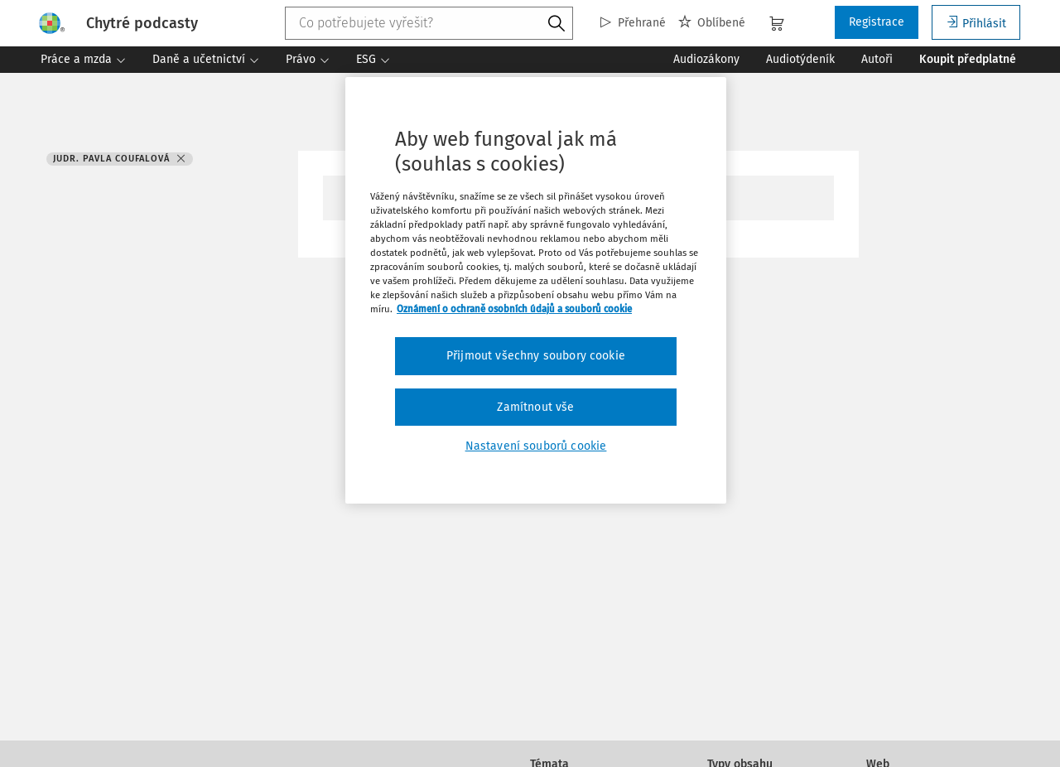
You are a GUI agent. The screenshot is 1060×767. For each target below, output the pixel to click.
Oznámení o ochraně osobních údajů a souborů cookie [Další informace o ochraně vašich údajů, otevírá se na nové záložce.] (514, 309)
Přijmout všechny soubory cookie (535, 356)
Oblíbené (711, 23)
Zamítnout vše (535, 407)
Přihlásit (976, 23)
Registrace (876, 22)
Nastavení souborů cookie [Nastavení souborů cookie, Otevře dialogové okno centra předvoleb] (536, 446)
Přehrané (633, 23)
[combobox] (429, 23)
